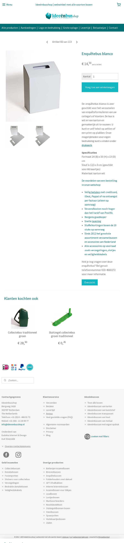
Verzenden (51, 402)
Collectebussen (12, 468)
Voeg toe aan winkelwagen (100, 87)
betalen (95, 192)
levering (96, 221)
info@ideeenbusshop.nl (13, 424)
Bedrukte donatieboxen (16, 486)
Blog (48, 435)
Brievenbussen (53, 472)
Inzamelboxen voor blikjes (58, 490)
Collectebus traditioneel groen (22, 334)
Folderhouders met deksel (59, 479)
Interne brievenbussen (57, 486)
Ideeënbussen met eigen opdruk (103, 424)
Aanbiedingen (28, 27)
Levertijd (85, 27)
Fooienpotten (11, 475)
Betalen (50, 406)
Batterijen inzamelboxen (58, 468)
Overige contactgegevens (18, 446)
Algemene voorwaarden (57, 424)
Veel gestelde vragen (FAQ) (59, 417)
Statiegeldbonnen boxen (58, 508)
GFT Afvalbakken (54, 482)
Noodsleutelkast (54, 504)
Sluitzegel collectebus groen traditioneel (62, 334)
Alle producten (10, 27)
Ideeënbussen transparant (100, 413)
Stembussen (52, 511)
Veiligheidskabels (13, 490)
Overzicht (89, 282)
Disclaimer (51, 428)
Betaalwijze (99, 27)
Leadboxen (51, 493)
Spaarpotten (52, 515)
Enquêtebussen (53, 475)
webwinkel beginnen (80, 537)
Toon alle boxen (95, 402)
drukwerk (87, 145)
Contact (113, 27)
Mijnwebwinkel (104, 537)
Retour (49, 413)
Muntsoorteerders (55, 500)
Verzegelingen (12, 482)
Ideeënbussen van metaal (100, 420)
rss (71, 537)
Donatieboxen (11, 472)
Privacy (49, 431)
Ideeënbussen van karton (100, 406)
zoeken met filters (100, 436)
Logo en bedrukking (49, 27)
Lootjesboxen (52, 497)
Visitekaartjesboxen (55, 519)
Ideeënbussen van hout (99, 417)
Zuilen (49, 522)
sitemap (65, 537)
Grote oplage (70, 27)
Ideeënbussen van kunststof (101, 410)
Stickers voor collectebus (17, 479)
